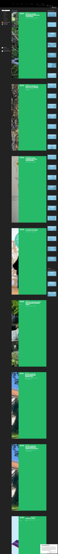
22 (35, 5)
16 (29, 5)
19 (32, 5)
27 (41, 5)
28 (42, 5)
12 (24, 5)
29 (43, 5)
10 (22, 5)
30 (44, 5)
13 (25, 5)
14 (26, 5)
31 (45, 5)
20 (33, 5)
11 (23, 5)
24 (37, 5)
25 (39, 5)
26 (40, 5)
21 (34, 5)
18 (31, 5)
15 (27, 5)
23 (36, 5)
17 (30, 5)
